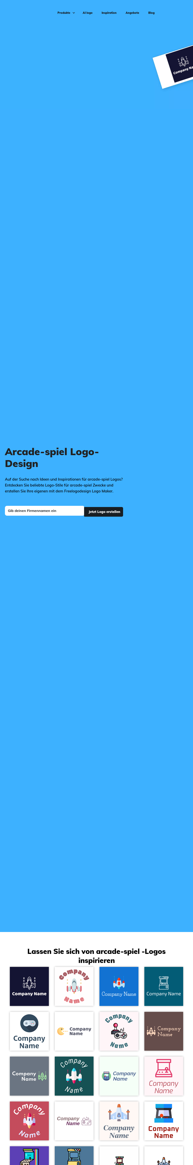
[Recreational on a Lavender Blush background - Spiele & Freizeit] (118, 1031)
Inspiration (107, 9)
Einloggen (179, 9)
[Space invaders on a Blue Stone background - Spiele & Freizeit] (74, 1076)
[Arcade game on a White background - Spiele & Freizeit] (74, 986)
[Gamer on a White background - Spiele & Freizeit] (74, 1031)
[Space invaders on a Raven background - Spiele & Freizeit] (29, 1076)
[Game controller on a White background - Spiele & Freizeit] (29, 1031)
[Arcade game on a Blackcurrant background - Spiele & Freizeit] (29, 986)
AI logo (86, 9)
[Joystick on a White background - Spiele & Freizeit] (74, 1121)
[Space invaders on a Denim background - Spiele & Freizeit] (118, 986)
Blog (150, 9)
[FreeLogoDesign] (23, 9)
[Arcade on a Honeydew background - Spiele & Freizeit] (118, 1076)
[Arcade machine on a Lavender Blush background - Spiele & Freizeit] (163, 1076)
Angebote (130, 9)
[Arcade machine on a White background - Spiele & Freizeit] (163, 1121)
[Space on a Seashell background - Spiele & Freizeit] (118, 1121)
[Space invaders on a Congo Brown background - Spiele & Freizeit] (163, 1031)
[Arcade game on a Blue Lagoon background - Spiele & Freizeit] (163, 986)
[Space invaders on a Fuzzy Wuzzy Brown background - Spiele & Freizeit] (29, 1121)
